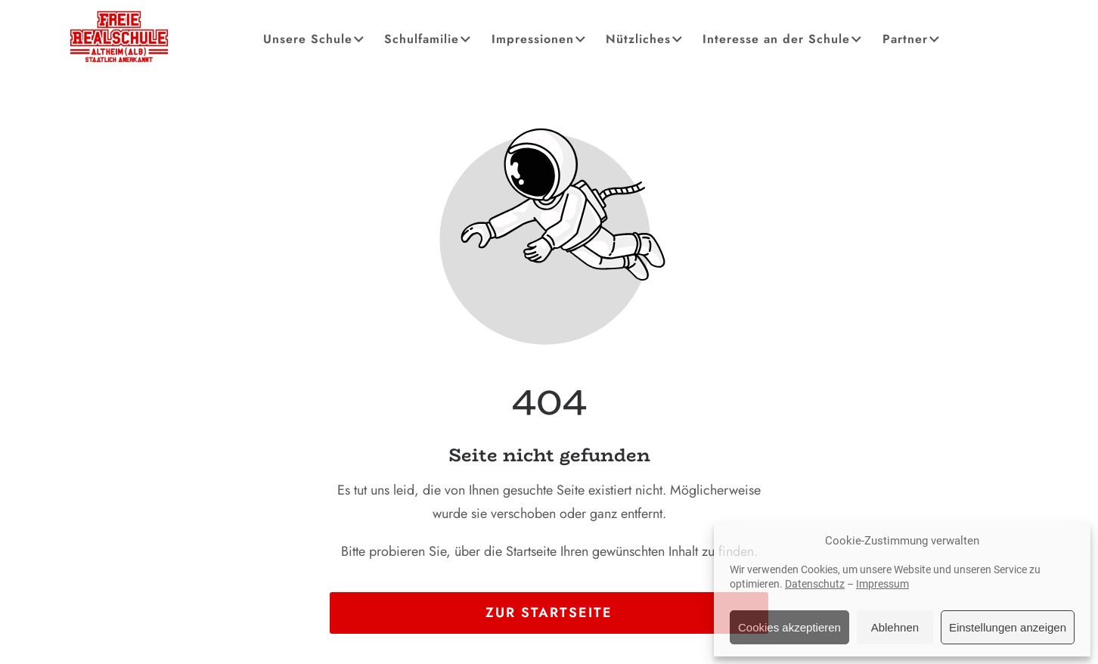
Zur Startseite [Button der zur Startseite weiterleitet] (549, 612)
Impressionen (540, 39)
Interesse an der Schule (783, 39)
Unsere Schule (314, 39)
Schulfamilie (428, 39)
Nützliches (645, 39)
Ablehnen (895, 627)
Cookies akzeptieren (789, 627)
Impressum (882, 584)
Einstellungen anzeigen (1007, 627)
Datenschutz (815, 584)
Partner (911, 39)
